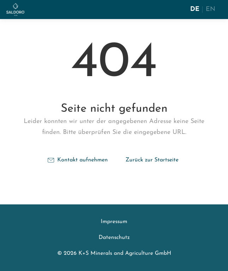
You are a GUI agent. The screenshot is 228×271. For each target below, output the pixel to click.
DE (194, 9)
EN (210, 9)
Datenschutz (114, 237)
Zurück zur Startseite (152, 160)
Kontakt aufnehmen (78, 160)
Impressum (114, 221)
